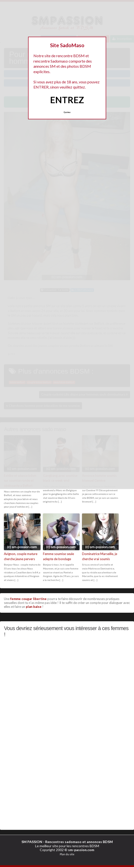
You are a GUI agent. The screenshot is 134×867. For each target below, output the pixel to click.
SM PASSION (31, 842)
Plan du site (67, 854)
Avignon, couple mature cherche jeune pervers (20, 556)
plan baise (33, 607)
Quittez (67, 112)
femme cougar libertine (28, 599)
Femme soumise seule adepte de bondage (58, 556)
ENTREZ (67, 99)
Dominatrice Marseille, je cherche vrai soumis (99, 556)
